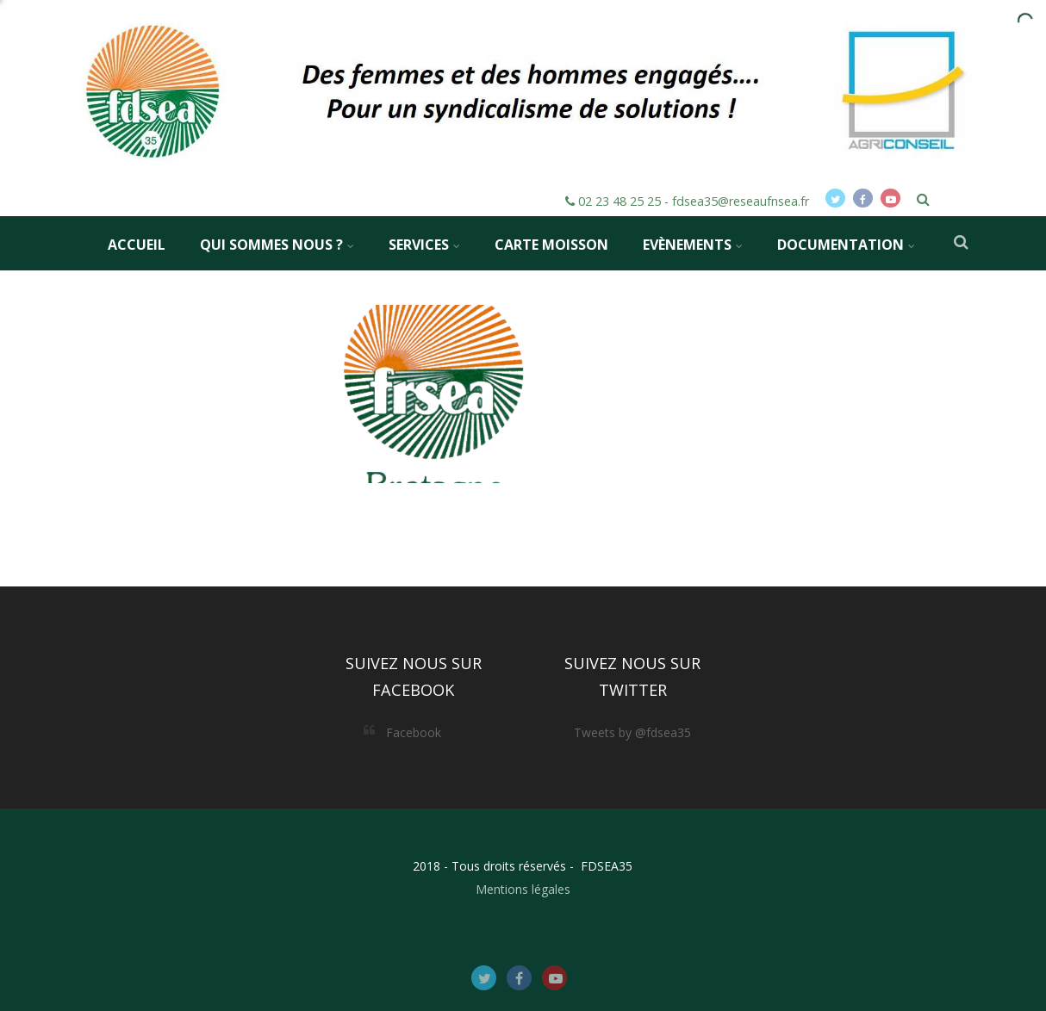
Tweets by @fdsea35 (632, 732)
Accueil (136, 244)
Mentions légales (523, 889)
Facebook (413, 732)
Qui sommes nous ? (277, 244)
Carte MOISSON (551, 244)
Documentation (846, 244)
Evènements (693, 244)
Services (424, 244)
